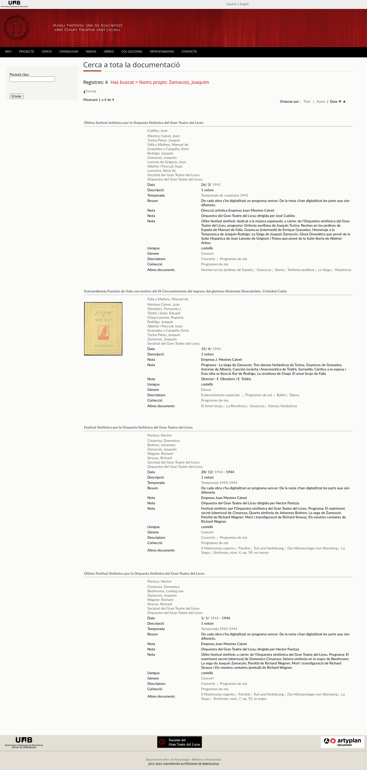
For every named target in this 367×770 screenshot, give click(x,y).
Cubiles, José (157, 130)
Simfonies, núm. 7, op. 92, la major (240, 698)
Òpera (294, 395)
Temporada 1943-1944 (219, 482)
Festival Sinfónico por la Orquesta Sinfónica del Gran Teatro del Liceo (138, 427)
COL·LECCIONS (131, 51)
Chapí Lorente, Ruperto (165, 317)
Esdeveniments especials (221, 395)
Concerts (208, 258)
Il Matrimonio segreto (218, 548)
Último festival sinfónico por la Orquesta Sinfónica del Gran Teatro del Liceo (143, 122)
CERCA (47, 51)
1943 (217, 349)
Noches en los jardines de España (227, 269)
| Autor (319, 101)
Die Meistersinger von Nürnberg (312, 548)
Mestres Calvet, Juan (163, 136)
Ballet (281, 395)
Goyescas (264, 269)
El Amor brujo (211, 406)
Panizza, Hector (159, 435)
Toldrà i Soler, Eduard (163, 313)
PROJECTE (26, 51)
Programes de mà (233, 258)
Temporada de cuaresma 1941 (224, 195)
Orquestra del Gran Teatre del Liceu (175, 179)
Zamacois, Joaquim (162, 157)
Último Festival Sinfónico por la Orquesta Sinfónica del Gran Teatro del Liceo (144, 573)
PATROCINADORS (162, 51)
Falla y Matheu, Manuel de (167, 144)
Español (232, 4)
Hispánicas (343, 269)
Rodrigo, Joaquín (160, 153)
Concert (207, 253)
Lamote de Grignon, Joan (166, 162)
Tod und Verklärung (268, 548)
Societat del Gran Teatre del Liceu (173, 175)
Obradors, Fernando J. (164, 308)
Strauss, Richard (159, 458)
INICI (8, 51)
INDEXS (91, 51)
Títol (306, 101)
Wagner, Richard (160, 453)
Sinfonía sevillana (300, 269)
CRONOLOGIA (68, 51)
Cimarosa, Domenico (163, 440)
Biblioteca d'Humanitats (206, 759)
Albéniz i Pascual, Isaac (165, 166)
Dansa (206, 389)
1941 (217, 184)
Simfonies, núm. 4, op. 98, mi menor (241, 552)
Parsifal (244, 548)
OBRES (109, 51)
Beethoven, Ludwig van (165, 591)
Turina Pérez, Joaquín (163, 140)
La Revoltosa (236, 406)
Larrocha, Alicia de (161, 170)
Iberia (279, 269)
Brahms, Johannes (161, 445)
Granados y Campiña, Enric (168, 149)
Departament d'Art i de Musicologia (167, 759)
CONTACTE (189, 51)
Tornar (90, 91)
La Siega (324, 269)
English (244, 4)
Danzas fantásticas (282, 406)
